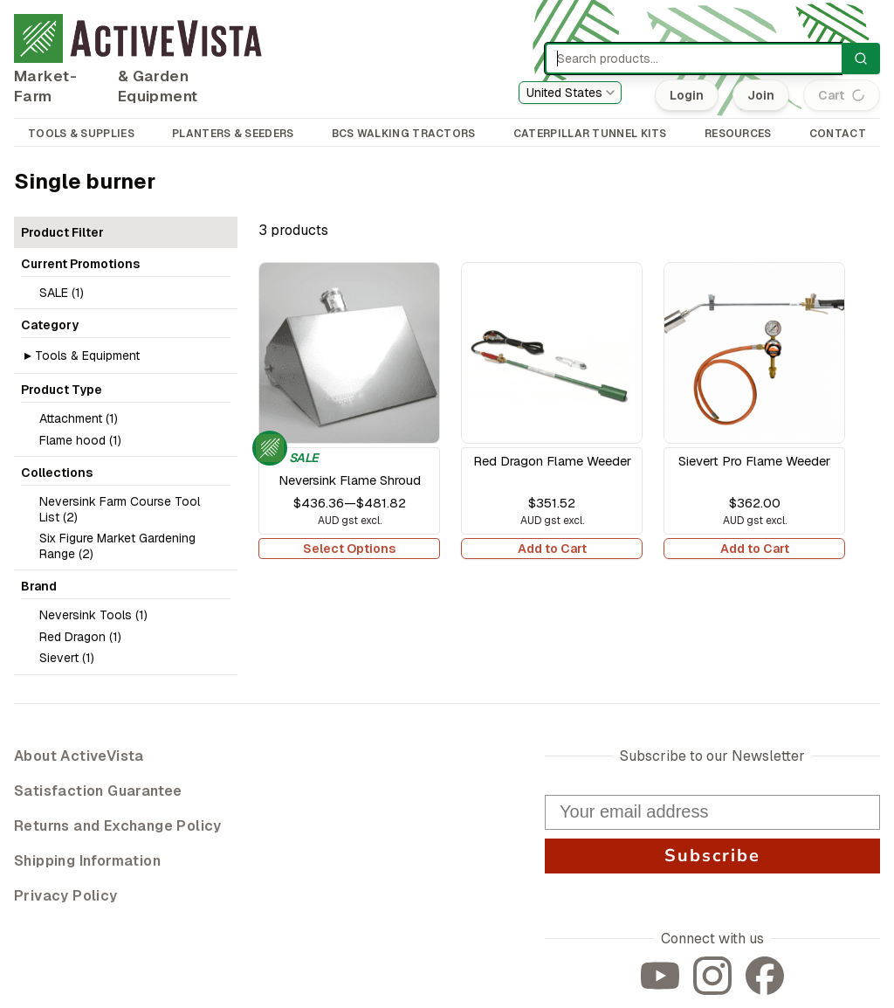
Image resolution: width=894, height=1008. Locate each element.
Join (762, 95)
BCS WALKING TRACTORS (404, 134)
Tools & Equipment (87, 355)
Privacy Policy (66, 896)
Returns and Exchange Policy (118, 826)
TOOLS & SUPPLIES (81, 134)
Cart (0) (842, 95)
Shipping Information (87, 861)
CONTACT (837, 134)
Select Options (349, 548)
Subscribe (712, 855)
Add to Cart (552, 548)
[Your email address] (712, 812)
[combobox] (570, 92)
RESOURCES (738, 134)
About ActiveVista (79, 756)
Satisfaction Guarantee (98, 791)
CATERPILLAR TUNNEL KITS (590, 134)
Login (688, 95)
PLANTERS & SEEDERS (232, 134)
